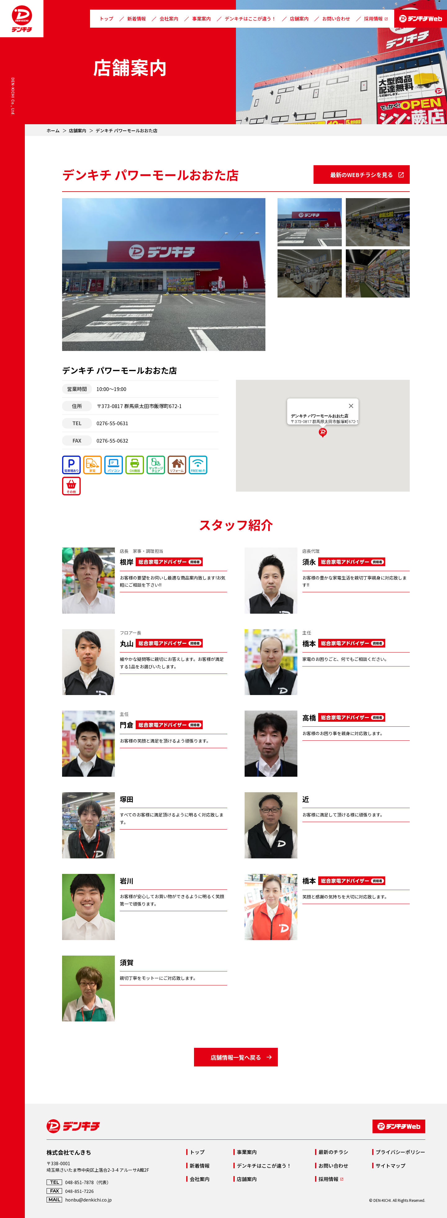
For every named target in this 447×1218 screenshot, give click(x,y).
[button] (323, 433)
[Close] (351, 405)
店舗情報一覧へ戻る (236, 1057)
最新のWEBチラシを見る (361, 174)
